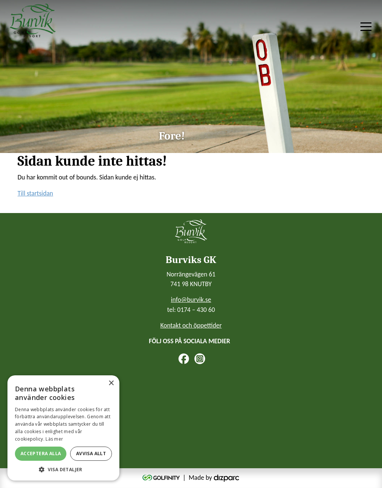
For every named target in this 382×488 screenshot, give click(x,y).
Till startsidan (35, 193)
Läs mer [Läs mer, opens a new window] (54, 439)
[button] (63, 469)
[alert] (63, 428)
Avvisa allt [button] (91, 453)
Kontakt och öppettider (191, 325)
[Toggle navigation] (366, 26)
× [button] (111, 383)
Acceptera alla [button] (41, 453)
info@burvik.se (191, 299)
